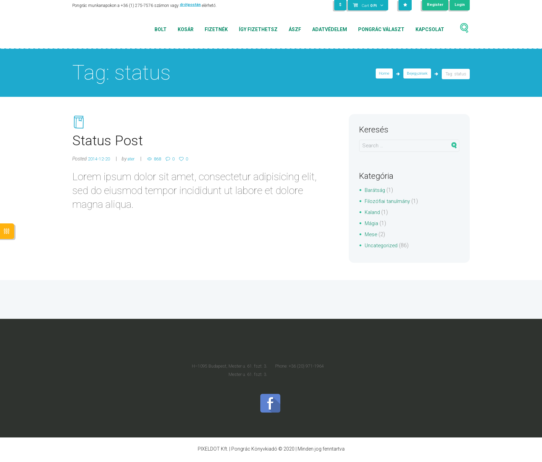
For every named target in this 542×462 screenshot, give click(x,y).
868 (163, 162)
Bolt (161, 29)
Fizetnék (216, 29)
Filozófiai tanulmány (389, 201)
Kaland (373, 212)
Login (459, 5)
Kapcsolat (429, 29)
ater (134, 162)
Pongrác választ (381, 29)
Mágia (372, 223)
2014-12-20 (100, 162)
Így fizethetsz (258, 29)
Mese (371, 234)
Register (434, 5)
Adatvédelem (329, 29)
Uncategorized (382, 245)
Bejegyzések (417, 74)
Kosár (186, 29)
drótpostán (191, 5)
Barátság (376, 190)
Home (382, 74)
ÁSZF (295, 29)
